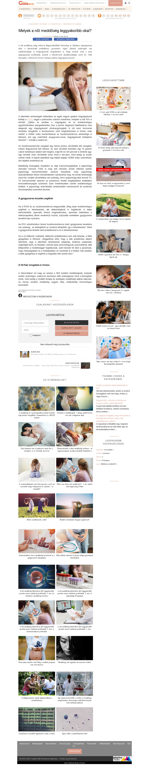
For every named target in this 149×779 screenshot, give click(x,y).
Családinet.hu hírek (38, 24)
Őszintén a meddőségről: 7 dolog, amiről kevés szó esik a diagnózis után (74, 414)
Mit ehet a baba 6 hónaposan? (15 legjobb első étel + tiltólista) (113, 291)
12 (93, 16)
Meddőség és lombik (72, 24)
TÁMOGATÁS (115, 3)
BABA (47, 9)
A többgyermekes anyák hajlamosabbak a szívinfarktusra (36, 699)
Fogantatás (55, 24)
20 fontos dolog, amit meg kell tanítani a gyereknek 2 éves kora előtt (113, 149)
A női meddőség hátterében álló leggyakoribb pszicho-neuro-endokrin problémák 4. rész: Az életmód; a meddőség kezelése (36, 594)
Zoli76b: (103, 453)
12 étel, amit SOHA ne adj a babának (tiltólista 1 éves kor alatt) (113, 113)
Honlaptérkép (78, 744)
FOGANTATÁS (24, 9)
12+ (128, 16)
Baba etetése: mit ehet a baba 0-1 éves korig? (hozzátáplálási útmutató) (113, 363)
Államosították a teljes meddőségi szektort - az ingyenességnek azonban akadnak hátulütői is (74, 450)
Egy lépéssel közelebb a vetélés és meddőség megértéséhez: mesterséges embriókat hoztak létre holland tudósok (74, 700)
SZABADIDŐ (98, 9)
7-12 (124, 16)
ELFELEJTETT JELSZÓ (72, 328)
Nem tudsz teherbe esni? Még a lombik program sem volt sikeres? (53, 354)
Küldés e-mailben (65, 39)
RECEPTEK (109, 9)
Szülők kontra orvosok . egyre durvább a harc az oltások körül (113, 327)
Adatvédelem (50, 744)
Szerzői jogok (64, 744)
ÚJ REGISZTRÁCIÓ (72, 333)
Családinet (47, 36)
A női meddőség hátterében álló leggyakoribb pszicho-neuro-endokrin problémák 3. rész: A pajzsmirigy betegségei (75, 594)
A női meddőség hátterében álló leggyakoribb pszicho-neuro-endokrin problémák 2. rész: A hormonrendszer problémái (37, 629)
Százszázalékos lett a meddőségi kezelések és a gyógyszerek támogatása (37, 557)
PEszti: (99, 457)
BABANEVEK (121, 9)
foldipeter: (105, 450)
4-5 (116, 16)
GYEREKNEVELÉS (58, 9)
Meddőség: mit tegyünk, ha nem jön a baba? (74, 662)
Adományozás (119, 744)
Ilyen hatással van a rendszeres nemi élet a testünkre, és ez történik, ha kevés (37, 450)
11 (89, 16)
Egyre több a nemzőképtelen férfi (74, 733)
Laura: (106, 464)
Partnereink (91, 744)
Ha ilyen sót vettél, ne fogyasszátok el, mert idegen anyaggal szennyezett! (113, 185)
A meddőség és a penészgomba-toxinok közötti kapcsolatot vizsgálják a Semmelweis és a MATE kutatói (36, 415)
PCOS (29, 119)
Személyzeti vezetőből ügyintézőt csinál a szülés (37, 733)
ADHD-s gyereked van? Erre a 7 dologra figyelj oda (113, 256)
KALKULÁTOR (75, 3)
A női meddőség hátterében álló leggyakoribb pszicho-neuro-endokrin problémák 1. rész (75, 628)
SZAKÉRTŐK (41, 3)
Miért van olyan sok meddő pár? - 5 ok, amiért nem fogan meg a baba (74, 485)
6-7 (120, 16)
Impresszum (24, 744)
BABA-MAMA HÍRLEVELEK (94, 3)
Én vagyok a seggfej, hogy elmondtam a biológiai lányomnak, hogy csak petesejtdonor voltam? (113, 418)
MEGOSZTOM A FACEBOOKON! (35, 296)
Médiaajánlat (37, 744)
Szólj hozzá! (42, 39)
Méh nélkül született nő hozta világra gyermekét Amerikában (74, 557)
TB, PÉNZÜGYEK (74, 9)
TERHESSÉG (37, 9)
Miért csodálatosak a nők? (37, 519)
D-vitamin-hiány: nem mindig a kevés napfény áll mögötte (113, 220)
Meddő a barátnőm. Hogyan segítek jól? (74, 519)
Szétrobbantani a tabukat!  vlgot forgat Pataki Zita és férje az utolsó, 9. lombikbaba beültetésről (51, 366)
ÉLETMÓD (87, 9)
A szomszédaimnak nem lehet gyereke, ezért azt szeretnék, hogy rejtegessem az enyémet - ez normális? (37, 487)
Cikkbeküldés (104, 744)
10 (85, 16)
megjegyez (37, 335)
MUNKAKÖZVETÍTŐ (57, 3)
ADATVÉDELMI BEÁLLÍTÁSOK (74, 763)
